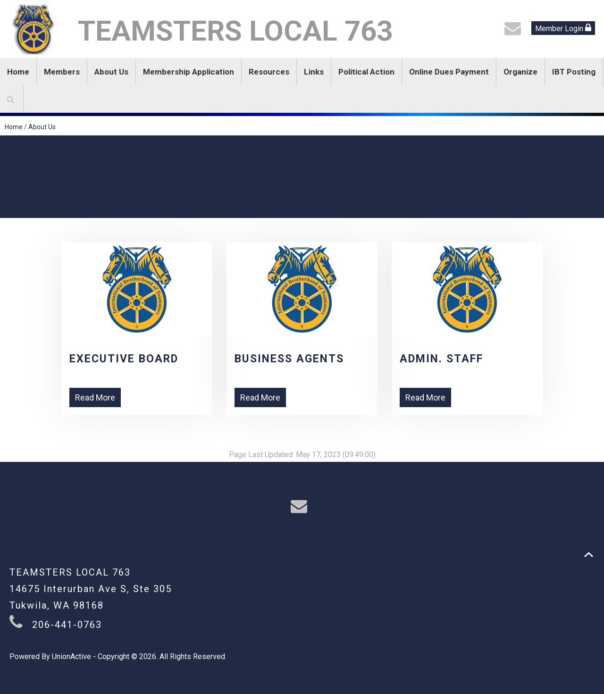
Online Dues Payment (449, 71)
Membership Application (188, 71)
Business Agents (289, 358)
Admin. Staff (441, 358)
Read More (95, 397)
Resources (269, 71)
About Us (111, 71)
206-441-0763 (67, 624)
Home (18, 71)
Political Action (366, 71)
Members (62, 71)
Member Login (563, 28)
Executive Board (123, 358)
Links (314, 71)
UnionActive (71, 656)
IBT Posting (574, 71)
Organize (520, 71)
